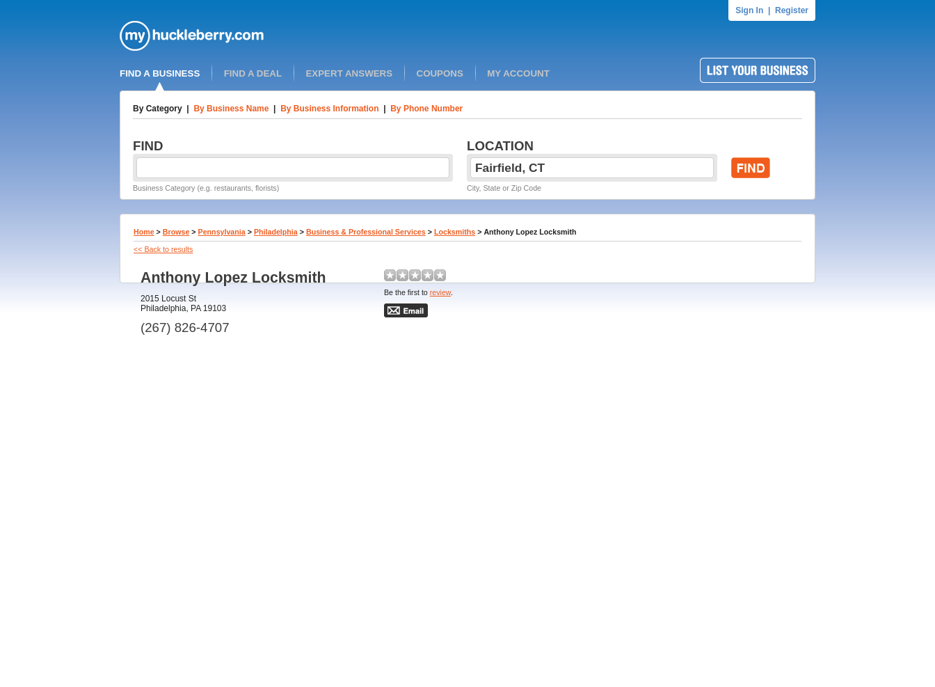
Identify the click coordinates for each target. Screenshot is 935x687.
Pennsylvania (222, 232)
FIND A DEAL (253, 73)
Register (791, 10)
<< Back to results (163, 249)
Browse (176, 232)
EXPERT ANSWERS (348, 73)
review (440, 292)
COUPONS (440, 73)
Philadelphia (276, 232)
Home (144, 232)
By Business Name (231, 108)
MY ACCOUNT (518, 73)
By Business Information (329, 108)
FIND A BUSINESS (160, 73)
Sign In (749, 10)
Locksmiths (454, 232)
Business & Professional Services (366, 232)
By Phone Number (426, 108)
